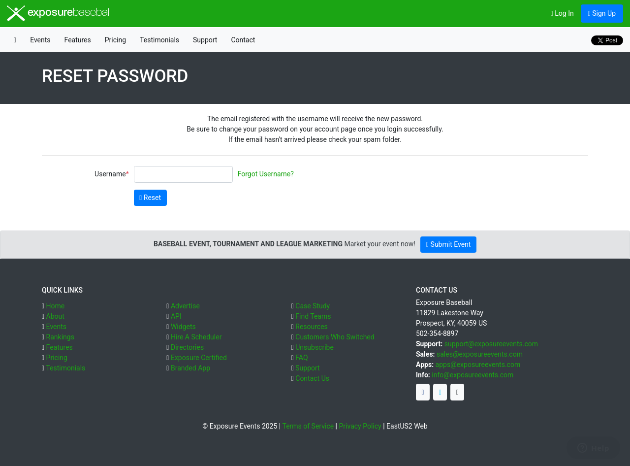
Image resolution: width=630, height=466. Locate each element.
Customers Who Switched (334, 337)
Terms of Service (308, 426)
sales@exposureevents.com (480, 354)
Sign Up (602, 13)
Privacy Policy (360, 426)
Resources (311, 327)
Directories (187, 347)
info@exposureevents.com (472, 375)
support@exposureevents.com (491, 344)
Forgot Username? (266, 174)
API (176, 316)
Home (55, 306)
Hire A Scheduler (196, 337)
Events (40, 40)
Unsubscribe (314, 347)
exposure (59, 13)
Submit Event (448, 244)
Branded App (190, 368)
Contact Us (312, 378)
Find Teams (313, 316)
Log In (562, 13)
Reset (150, 197)
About (55, 316)
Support (205, 40)
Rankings (60, 337)
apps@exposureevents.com (478, 364)
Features (77, 40)
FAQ (301, 358)
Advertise (185, 306)
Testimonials (159, 40)
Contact (243, 40)
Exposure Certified (199, 358)
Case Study (312, 306)
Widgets (183, 327)
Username (110, 174)
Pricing (115, 40)
